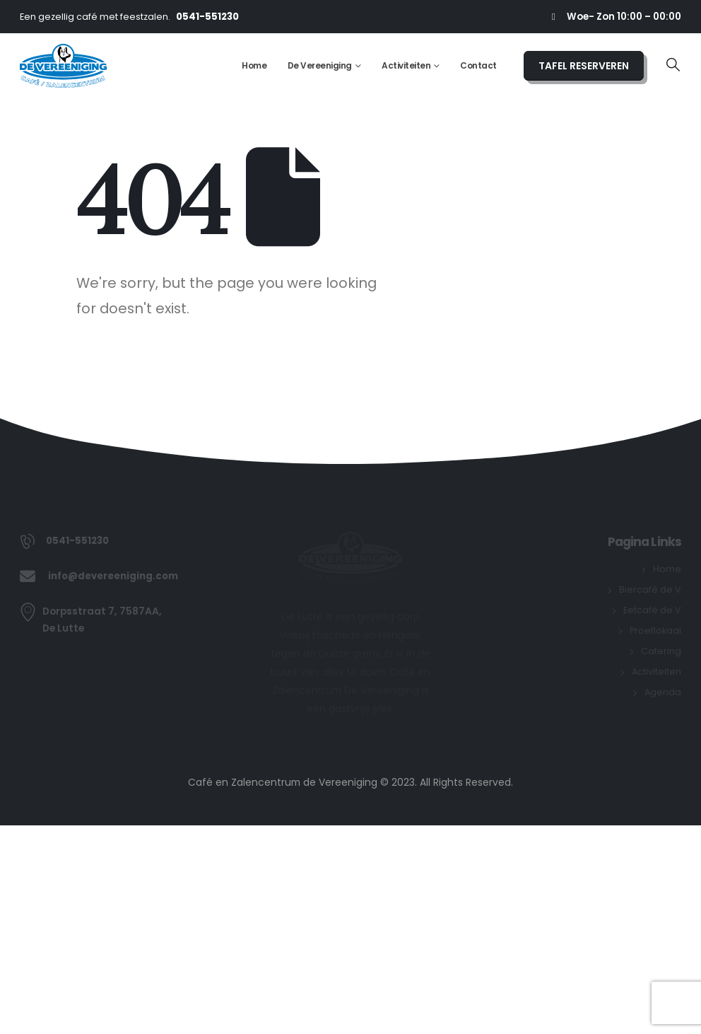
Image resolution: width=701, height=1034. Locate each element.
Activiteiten (406, 65)
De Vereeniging (320, 65)
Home (254, 65)
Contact (478, 65)
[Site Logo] (63, 66)
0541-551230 (207, 16)
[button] (673, 65)
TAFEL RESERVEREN (583, 66)
